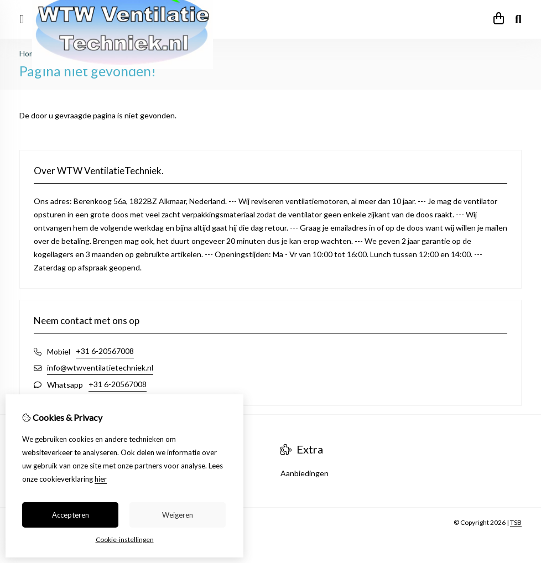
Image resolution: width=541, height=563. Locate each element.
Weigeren (177, 514)
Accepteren (70, 514)
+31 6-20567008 (105, 351)
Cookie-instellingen (125, 539)
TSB (516, 522)
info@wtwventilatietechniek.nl (100, 367)
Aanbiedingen (304, 473)
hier (101, 479)
